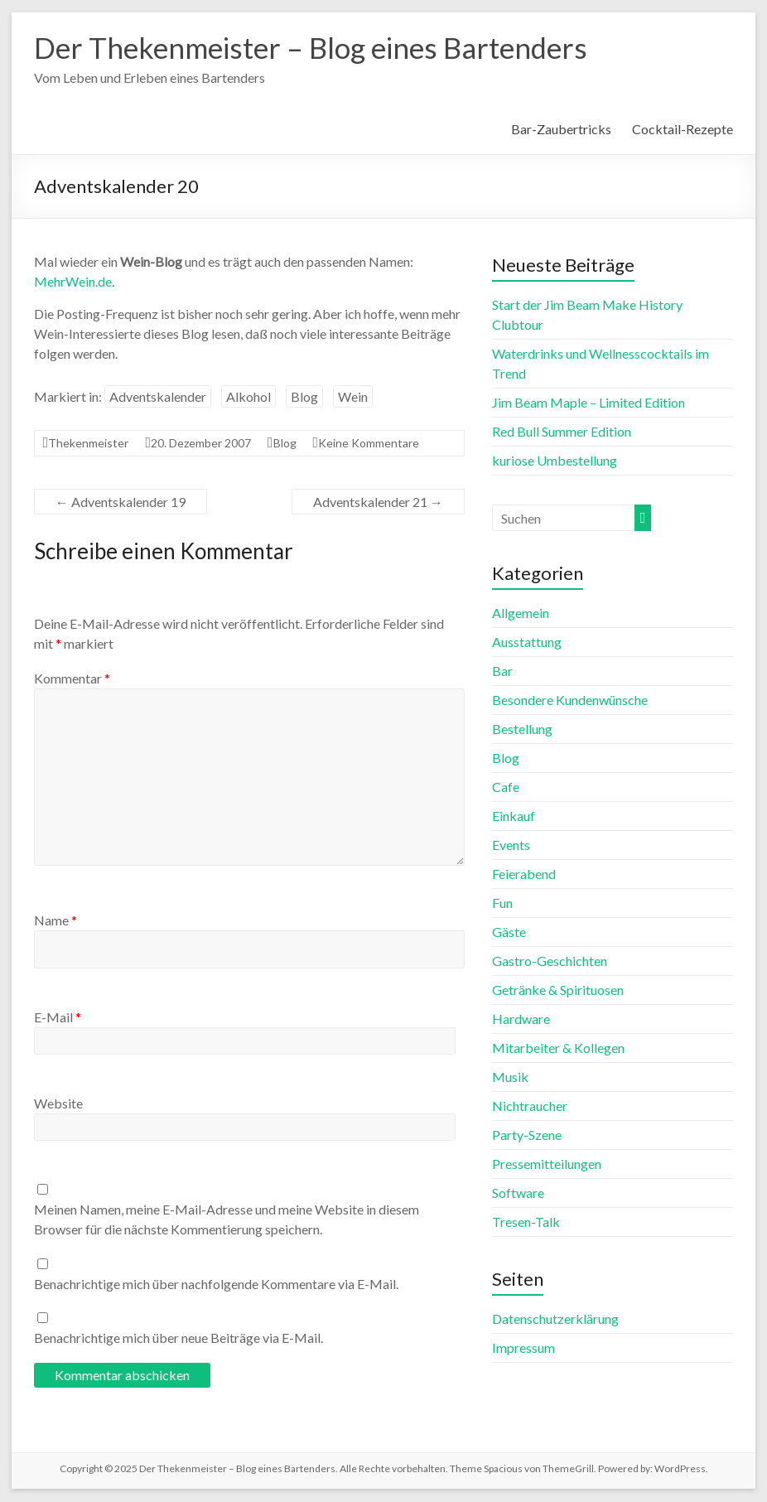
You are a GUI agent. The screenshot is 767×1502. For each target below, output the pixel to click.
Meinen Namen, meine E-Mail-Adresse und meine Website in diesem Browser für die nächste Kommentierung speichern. (226, 1220)
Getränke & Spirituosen (558, 990)
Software (518, 1193)
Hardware (521, 1019)
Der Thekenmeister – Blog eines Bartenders (320, 48)
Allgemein (520, 613)
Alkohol (248, 397)
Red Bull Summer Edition (561, 432)
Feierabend (524, 874)
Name (55, 921)
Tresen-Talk (526, 1222)
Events (511, 845)
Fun (502, 903)
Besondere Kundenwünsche (570, 700)
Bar (502, 671)
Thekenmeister (88, 444)
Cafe (505, 787)
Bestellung (522, 729)
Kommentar (72, 679)
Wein (353, 397)
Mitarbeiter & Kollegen (558, 1048)
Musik (510, 1077)
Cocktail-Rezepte (682, 130)
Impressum (523, 1348)
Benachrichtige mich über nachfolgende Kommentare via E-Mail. (216, 1284)
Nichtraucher (529, 1106)
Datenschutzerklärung (555, 1319)
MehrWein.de (73, 282)
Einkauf (513, 816)
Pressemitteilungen (546, 1164)
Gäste (509, 932)
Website (58, 1104)
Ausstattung (527, 642)
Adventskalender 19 (120, 502)
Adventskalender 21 (378, 502)
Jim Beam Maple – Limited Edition (588, 403)
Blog (304, 397)
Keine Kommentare (368, 444)
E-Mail (57, 1018)
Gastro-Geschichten (549, 961)
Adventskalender (157, 397)
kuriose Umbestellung (554, 461)
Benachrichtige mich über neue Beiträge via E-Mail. (178, 1338)
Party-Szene (527, 1135)
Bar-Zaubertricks (561, 130)
